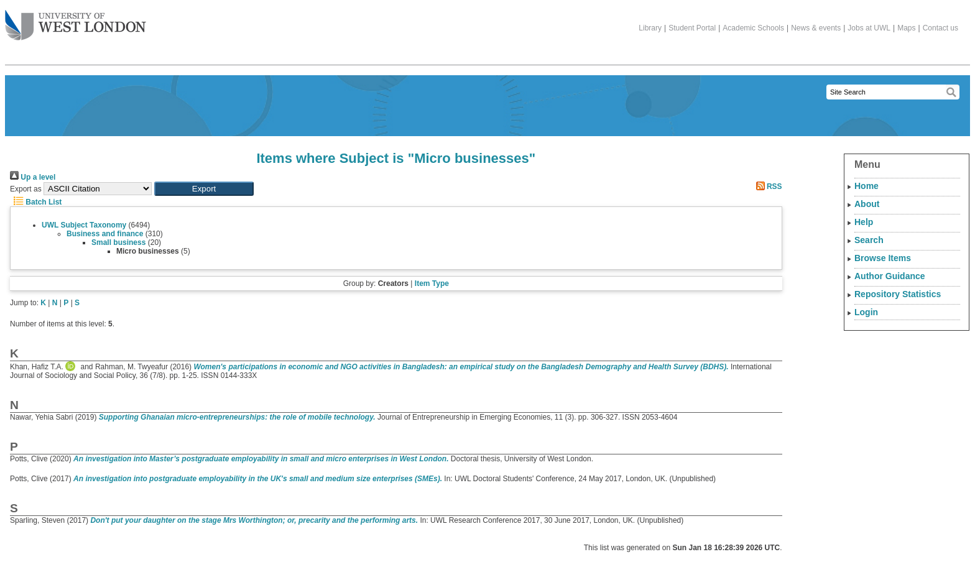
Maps (906, 28)
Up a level (32, 177)
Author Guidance (889, 276)
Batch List (36, 202)
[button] (204, 189)
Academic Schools (753, 28)
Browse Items (882, 258)
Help (863, 222)
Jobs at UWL (869, 28)
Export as (26, 189)
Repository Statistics (897, 294)
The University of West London (75, 20)
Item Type (432, 283)
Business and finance (105, 233)
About (866, 204)
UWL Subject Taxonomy (84, 225)
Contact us (940, 28)
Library (650, 28)
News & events (816, 28)
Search (869, 240)
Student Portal (692, 28)
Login (866, 312)
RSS (767, 186)
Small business (118, 242)
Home (866, 186)
